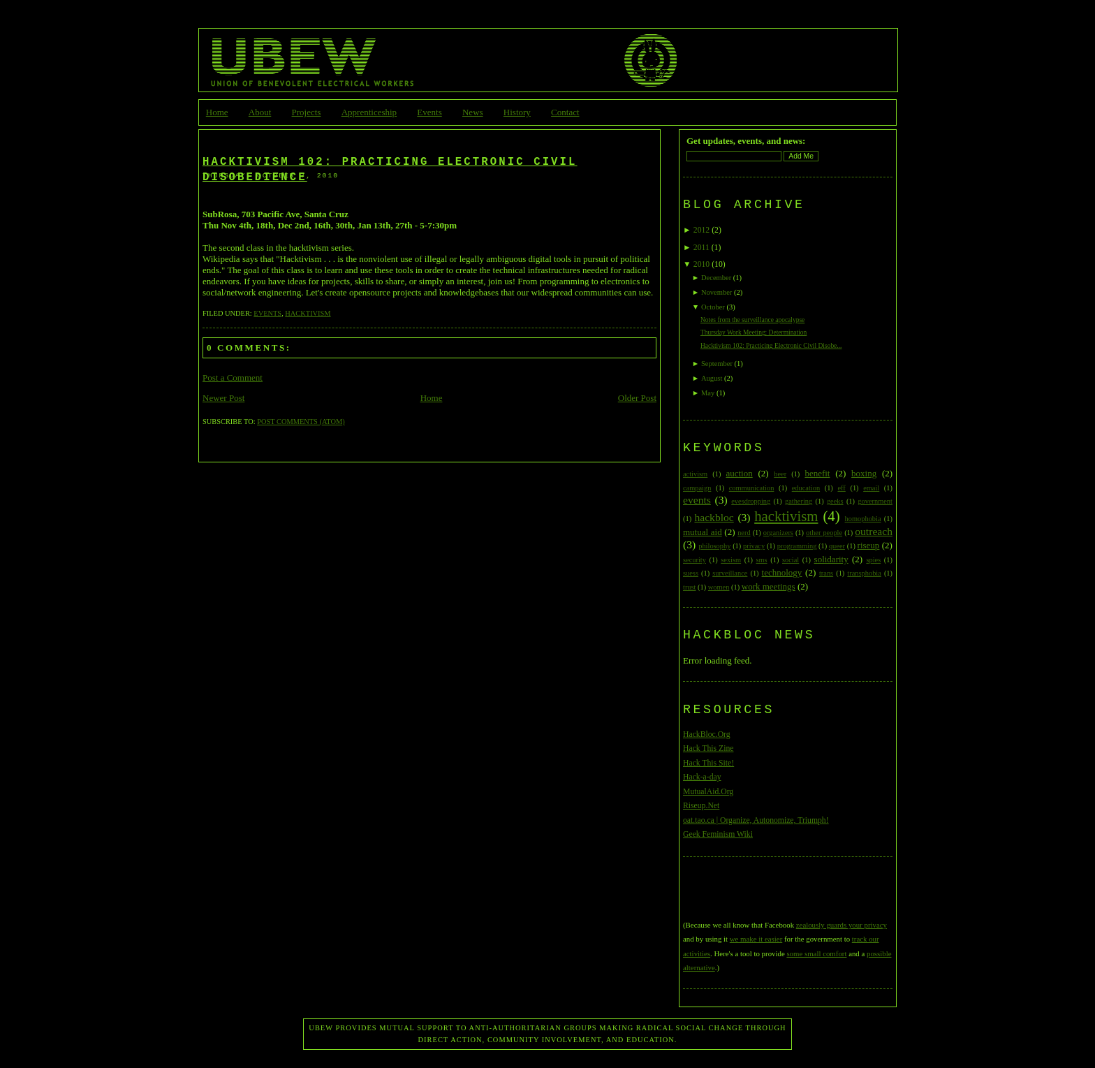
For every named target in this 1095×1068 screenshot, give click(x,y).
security (694, 560)
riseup (869, 545)
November (716, 292)
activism (695, 474)
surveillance (729, 573)
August (711, 378)
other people (824, 532)
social (790, 560)
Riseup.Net (701, 805)
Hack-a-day (702, 777)
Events (429, 112)
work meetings (768, 586)
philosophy (714, 546)
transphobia (864, 573)
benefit (817, 473)
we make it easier (756, 939)
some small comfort (816, 953)
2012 (701, 230)
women (719, 587)
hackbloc (713, 517)
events (267, 313)
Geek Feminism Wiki (718, 834)
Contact (565, 112)
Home (217, 112)
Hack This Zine (708, 748)
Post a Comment (233, 377)
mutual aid (702, 532)
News (472, 112)
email (871, 488)
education (806, 488)
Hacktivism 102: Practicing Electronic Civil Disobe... (771, 345)
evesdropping (750, 501)
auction (739, 473)
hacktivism (307, 313)
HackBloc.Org (706, 734)
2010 (701, 264)
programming (797, 546)
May (707, 393)
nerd (743, 532)
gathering (798, 501)
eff (841, 488)
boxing (863, 473)
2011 (701, 247)
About (260, 112)
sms (761, 560)
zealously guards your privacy (841, 925)
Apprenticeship (369, 112)
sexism (731, 560)
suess (690, 573)
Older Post (637, 398)
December (716, 277)
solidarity (831, 559)
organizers (778, 532)
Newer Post (223, 398)
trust (689, 587)
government (875, 501)
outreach (873, 531)
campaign (697, 488)
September (717, 363)
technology (782, 572)
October (713, 307)
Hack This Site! (708, 763)
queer (837, 546)
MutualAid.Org (708, 791)
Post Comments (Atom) (300, 421)
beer (780, 474)
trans (826, 573)
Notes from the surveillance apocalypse (752, 319)
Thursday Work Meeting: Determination (753, 332)
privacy (754, 546)
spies (873, 560)
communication (751, 488)
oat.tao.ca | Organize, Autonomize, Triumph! (756, 820)
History (517, 112)
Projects (306, 112)
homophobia (863, 518)
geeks (835, 501)
